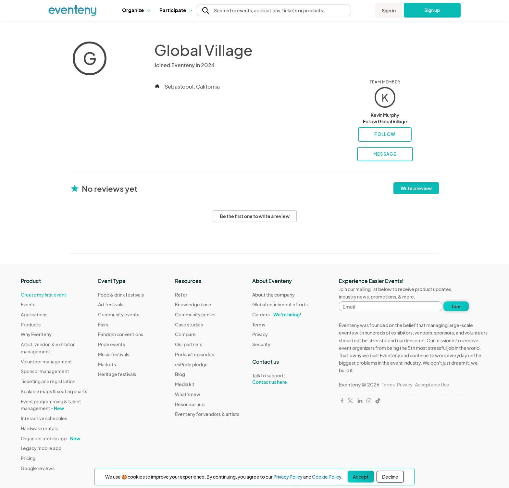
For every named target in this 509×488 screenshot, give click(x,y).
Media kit (184, 384)
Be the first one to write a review (255, 216)
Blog (180, 374)
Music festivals (113, 354)
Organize (136, 10)
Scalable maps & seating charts (54, 391)
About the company (273, 295)
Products (31, 324)
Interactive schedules (44, 418)
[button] (136, 10)
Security (261, 344)
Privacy (260, 334)
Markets (107, 364)
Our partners (188, 344)
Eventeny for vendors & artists (207, 414)
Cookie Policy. (327, 477)
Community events (118, 314)
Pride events (111, 344)
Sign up (432, 10)
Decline (390, 477)
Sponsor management (45, 371)
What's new (187, 394)
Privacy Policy (288, 477)
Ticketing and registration (48, 381)
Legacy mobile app (41, 448)
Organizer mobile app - (50, 438)
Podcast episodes (194, 354)
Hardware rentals (39, 428)
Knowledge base (193, 304)
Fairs (103, 324)
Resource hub (190, 404)
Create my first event (43, 295)
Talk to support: (280, 378)
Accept (361, 477)
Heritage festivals (117, 374)
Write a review (416, 188)
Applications (34, 314)
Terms (258, 324)
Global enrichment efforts (280, 304)
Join (456, 306)
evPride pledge (191, 364)
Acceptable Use (432, 384)
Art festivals (110, 304)
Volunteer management (46, 361)
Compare (185, 334)
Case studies (189, 324)
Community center (195, 314)
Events (28, 304)
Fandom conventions (120, 334)
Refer (181, 295)
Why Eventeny (36, 334)
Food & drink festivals (121, 295)
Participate (175, 10)
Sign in (389, 10)
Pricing (28, 458)
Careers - (276, 314)
